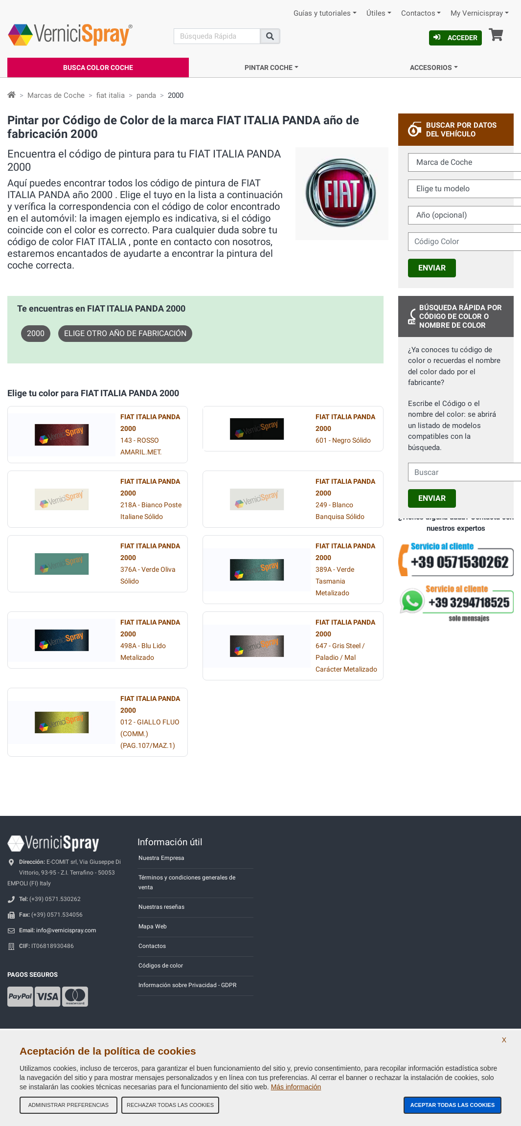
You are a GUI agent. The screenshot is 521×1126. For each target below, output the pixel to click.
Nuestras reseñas (161, 906)
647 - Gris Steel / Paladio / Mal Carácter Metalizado (346, 646)
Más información (296, 1087)
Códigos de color (160, 965)
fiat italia (110, 95)
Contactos (418, 13)
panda (146, 95)
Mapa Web (152, 926)
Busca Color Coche (98, 67)
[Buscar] (217, 36)
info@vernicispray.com (66, 930)
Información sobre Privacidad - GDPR (187, 985)
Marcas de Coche (56, 95)
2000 (36, 333)
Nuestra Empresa (161, 858)
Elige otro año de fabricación (125, 333)
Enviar (432, 267)
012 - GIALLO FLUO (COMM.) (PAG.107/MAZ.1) (150, 722)
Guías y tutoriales (322, 13)
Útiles (375, 13)
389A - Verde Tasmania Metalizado (345, 569)
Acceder (455, 38)
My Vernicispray (477, 13)
